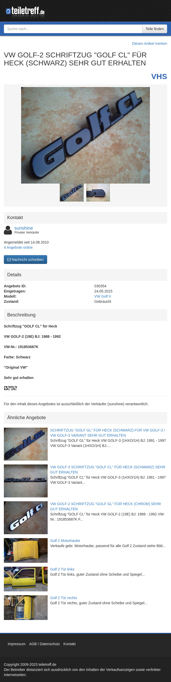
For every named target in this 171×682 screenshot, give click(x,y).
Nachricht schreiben (25, 259)
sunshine (23, 228)
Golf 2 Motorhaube (65, 541)
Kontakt (69, 644)
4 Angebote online (18, 247)
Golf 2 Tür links (62, 569)
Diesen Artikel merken (149, 43)
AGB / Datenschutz (44, 644)
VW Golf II (102, 296)
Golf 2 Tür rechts (63, 598)
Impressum (16, 644)
